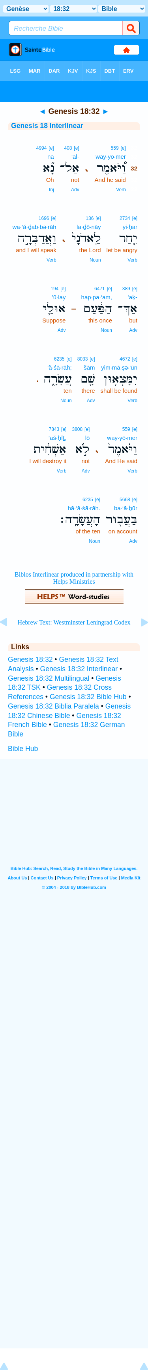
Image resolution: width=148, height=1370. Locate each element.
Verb (121, 189)
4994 (41, 148)
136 (90, 218)
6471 (99, 288)
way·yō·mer (111, 156)
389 (126, 288)
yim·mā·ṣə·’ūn (119, 367)
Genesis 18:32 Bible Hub (88, 697)
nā (50, 156)
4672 (125, 359)
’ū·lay (59, 297)
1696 (44, 218)
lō (87, 437)
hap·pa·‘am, (96, 297)
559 (115, 148)
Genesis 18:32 (30, 659)
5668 (125, 499)
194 (54, 288)
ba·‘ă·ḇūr (125, 508)
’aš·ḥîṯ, (58, 437)
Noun (95, 260)
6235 (59, 359)
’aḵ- (132, 297)
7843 (54, 429)
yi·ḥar (130, 226)
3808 (77, 429)
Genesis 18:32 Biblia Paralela (53, 706)
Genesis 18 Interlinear (47, 126)
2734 (125, 218)
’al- (75, 156)
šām (89, 367)
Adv (75, 189)
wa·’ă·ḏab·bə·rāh (34, 226)
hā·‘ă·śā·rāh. (83, 508)
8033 (82, 359)
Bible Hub (23, 749)
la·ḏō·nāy (89, 226)
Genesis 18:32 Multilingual (48, 678)
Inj (51, 189)
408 (68, 148)
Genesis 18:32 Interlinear (79, 669)
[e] (123, 148)
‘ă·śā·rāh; (59, 367)
